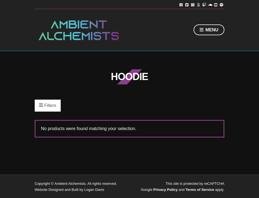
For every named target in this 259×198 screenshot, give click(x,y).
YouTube (215, 4)
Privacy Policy (165, 190)
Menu (209, 30)
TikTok (198, 4)
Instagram (192, 4)
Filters (47, 105)
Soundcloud (210, 4)
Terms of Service (200, 190)
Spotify (221, 4)
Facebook (181, 4)
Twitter (187, 4)
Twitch (204, 4)
